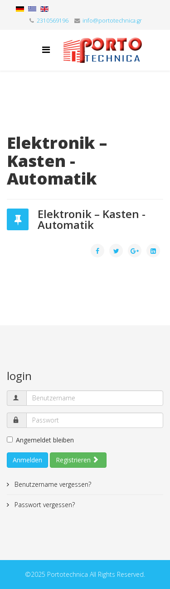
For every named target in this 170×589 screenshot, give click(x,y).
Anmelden (27, 460)
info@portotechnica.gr (112, 20)
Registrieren (77, 460)
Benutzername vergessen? (52, 484)
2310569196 (52, 20)
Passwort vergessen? (44, 504)
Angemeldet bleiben (40, 440)
